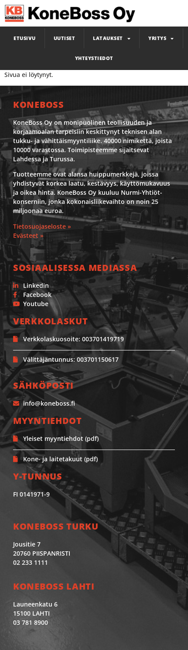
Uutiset (64, 38)
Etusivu (25, 38)
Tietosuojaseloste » (42, 226)
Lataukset (111, 38)
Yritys (161, 38)
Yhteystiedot (94, 58)
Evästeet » (28, 235)
